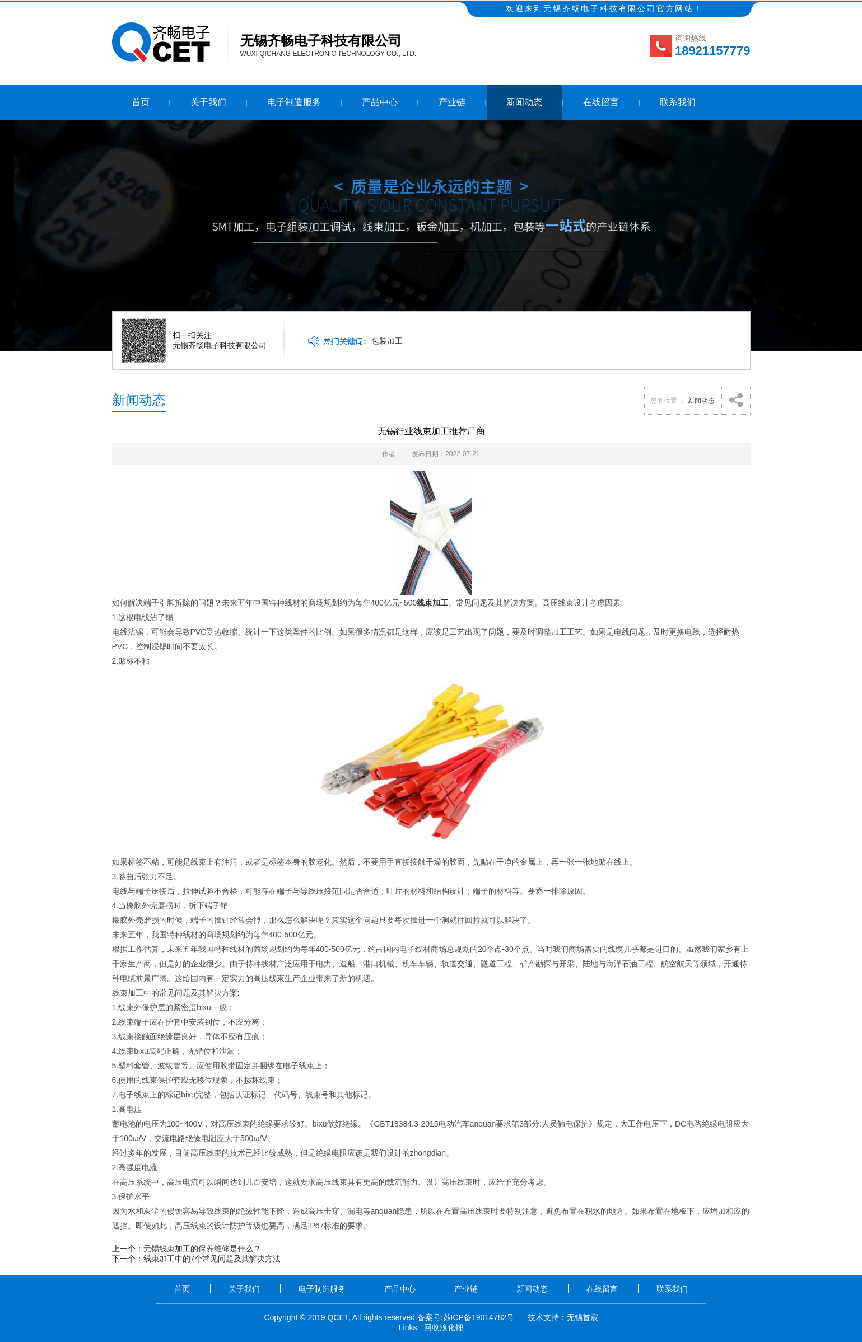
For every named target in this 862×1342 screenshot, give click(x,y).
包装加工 (387, 340)
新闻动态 (524, 102)
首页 (141, 102)
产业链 (452, 102)
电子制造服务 (294, 102)
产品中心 (380, 102)
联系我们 (678, 102)
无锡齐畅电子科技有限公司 (321, 40)
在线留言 (601, 102)
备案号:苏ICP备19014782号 (466, 1317)
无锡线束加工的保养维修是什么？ (202, 1248)
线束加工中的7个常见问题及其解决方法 (212, 1258)
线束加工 (432, 602)
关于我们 (208, 102)
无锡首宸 (582, 1317)
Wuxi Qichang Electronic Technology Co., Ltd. (328, 54)
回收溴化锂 (443, 1327)
